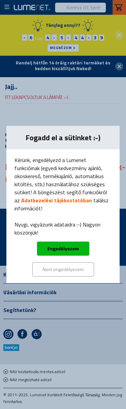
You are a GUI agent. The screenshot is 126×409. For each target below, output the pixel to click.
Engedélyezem (63, 248)
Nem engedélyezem (63, 269)
